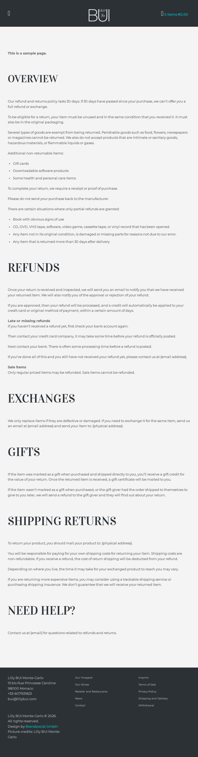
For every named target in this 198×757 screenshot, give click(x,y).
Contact (80, 705)
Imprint (143, 677)
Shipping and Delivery (153, 698)
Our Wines (82, 684)
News (78, 698)
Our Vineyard (83, 677)
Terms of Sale (147, 684)
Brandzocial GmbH (42, 726)
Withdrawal (146, 705)
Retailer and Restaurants (91, 691)
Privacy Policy (147, 691)
